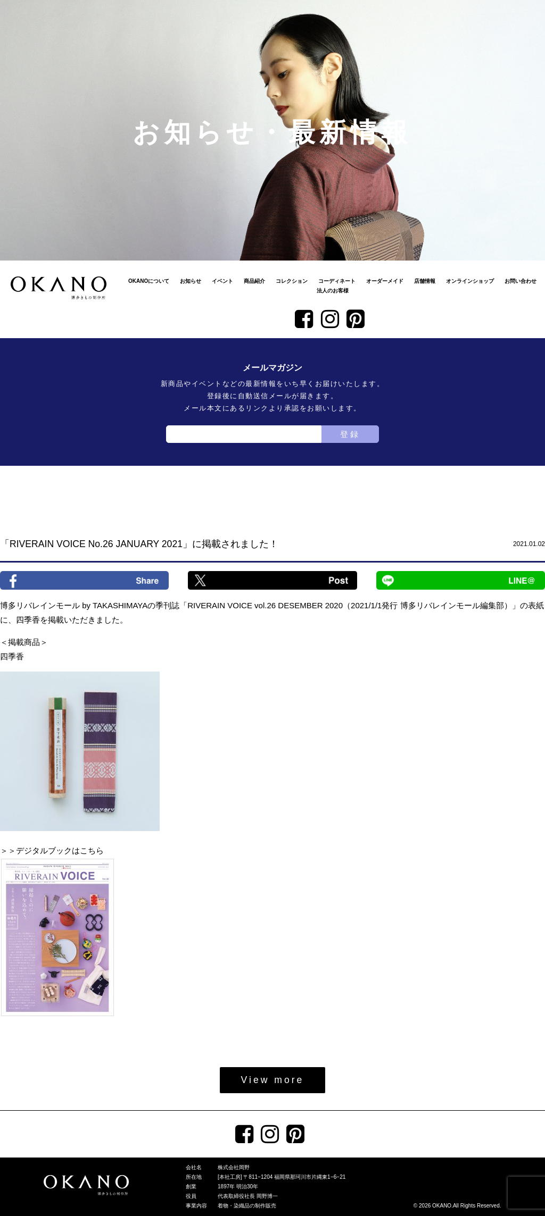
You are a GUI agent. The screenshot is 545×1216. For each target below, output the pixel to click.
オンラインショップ (470, 281)
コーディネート (337, 281)
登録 (350, 434)
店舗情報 (424, 281)
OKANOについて (148, 281)
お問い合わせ (520, 281)
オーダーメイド (384, 281)
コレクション (292, 281)
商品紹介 (254, 281)
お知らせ (190, 281)
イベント (222, 281)
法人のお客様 (333, 290)
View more (272, 1080)
